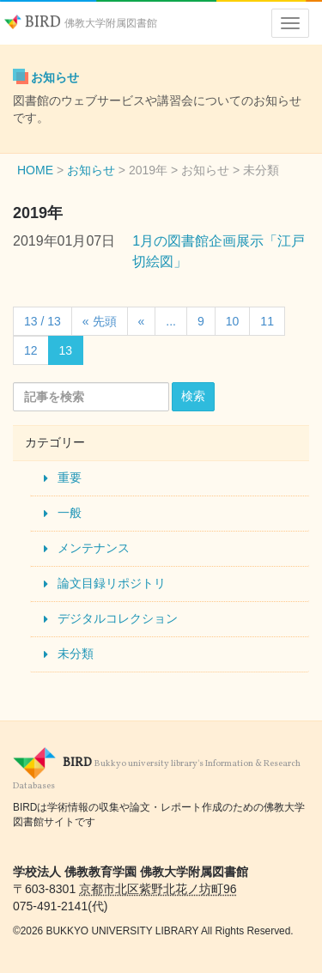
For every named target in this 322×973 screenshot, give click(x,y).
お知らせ (55, 77)
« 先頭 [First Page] (99, 321)
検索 (193, 396)
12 (31, 350)
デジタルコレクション (118, 618)
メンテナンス (94, 548)
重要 (70, 477)
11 (267, 321)
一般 (70, 513)
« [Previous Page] (141, 321)
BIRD (80, 22)
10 (233, 321)
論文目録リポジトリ (112, 583)
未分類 (76, 653)
